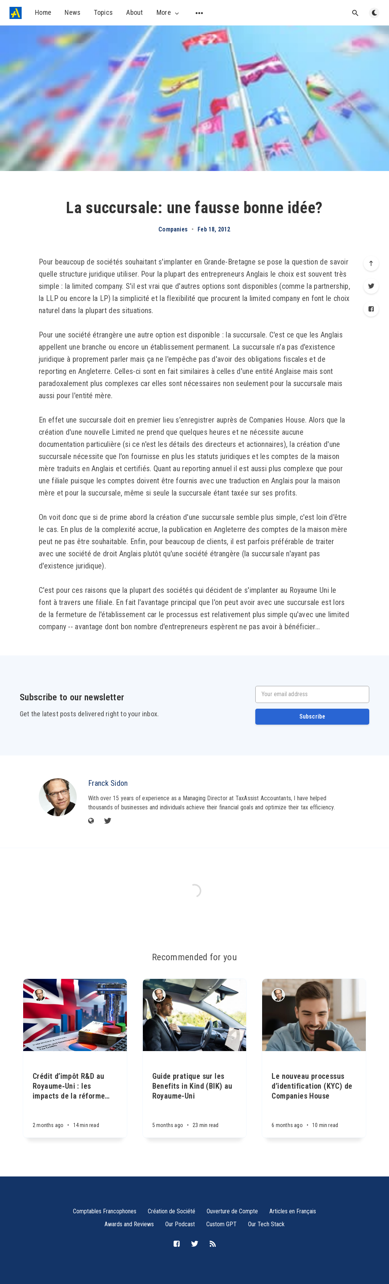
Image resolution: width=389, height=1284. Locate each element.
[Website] (91, 821)
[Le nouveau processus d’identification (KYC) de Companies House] (314, 1094)
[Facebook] (371, 309)
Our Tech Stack (266, 1224)
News (73, 12)
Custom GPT (221, 1224)
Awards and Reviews (129, 1224)
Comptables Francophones (104, 1211)
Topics (103, 12)
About (134, 12)
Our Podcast (180, 1224)
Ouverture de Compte (232, 1211)
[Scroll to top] (371, 263)
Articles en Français (292, 1211)
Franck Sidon (108, 783)
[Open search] (355, 13)
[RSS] (213, 1244)
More (168, 12)
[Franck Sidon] (58, 797)
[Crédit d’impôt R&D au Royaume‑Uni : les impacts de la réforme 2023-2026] (75, 1094)
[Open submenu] (199, 13)
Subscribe (312, 716)
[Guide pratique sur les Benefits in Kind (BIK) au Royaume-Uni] (195, 1094)
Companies (173, 229)
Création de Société (171, 1211)
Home (43, 12)
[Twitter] (371, 286)
